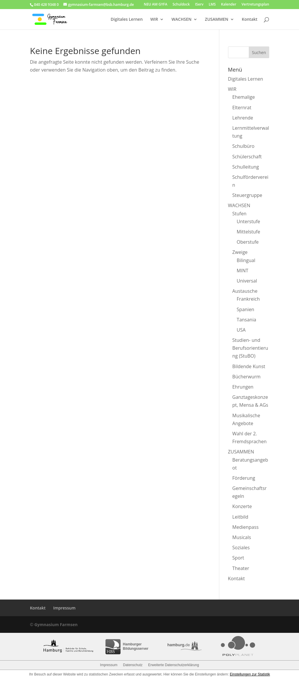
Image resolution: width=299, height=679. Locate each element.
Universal (247, 281)
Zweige (240, 252)
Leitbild (240, 517)
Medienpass (245, 527)
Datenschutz (132, 665)
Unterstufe (248, 221)
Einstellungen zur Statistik (250, 674)
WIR (154, 19)
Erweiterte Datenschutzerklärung (173, 665)
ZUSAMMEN (216, 19)
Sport (238, 558)
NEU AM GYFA (155, 5)
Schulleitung (245, 167)
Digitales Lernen (126, 19)
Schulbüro (243, 146)
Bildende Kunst (248, 366)
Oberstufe (248, 242)
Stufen (239, 213)
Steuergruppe (247, 195)
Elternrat (241, 107)
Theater (240, 568)
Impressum (64, 608)
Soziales (241, 547)
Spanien (245, 309)
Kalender (228, 5)
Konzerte (242, 506)
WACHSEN (181, 19)
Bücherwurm (246, 376)
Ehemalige (243, 97)
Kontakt (250, 19)
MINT (242, 270)
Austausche (245, 291)
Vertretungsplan (255, 5)
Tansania (246, 319)
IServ (199, 5)
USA (241, 330)
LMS (212, 5)
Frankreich (248, 299)
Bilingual (246, 260)
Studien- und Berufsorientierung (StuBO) (250, 348)
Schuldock (181, 5)
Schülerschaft (247, 156)
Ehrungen (242, 387)
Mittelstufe (248, 231)
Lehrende (242, 118)
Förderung (243, 478)
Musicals (241, 537)
